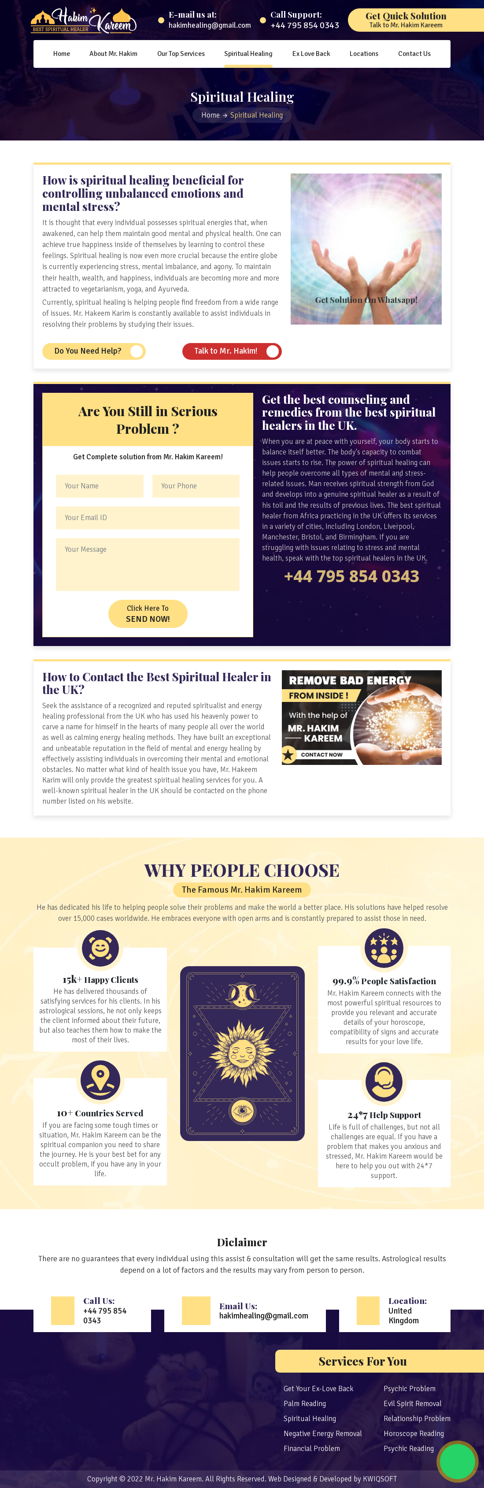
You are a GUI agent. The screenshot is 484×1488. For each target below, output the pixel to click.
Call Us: (108, 1310)
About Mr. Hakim (113, 53)
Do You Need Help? (88, 351)
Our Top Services (181, 53)
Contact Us (414, 53)
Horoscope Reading (414, 1433)
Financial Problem (312, 1448)
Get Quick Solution (406, 20)
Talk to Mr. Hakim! (226, 351)
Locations (364, 53)
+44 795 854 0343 (304, 25)
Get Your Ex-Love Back (319, 1388)
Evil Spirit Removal (413, 1403)
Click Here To (148, 614)
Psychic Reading (409, 1448)
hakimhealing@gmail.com (210, 25)
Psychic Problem (410, 1388)
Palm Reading (305, 1403)
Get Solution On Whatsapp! (366, 299)
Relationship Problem (417, 1418)
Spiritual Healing (248, 53)
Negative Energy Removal (323, 1433)
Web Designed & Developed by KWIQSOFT (332, 1479)
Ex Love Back (311, 53)
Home (61, 53)
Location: (410, 1310)
